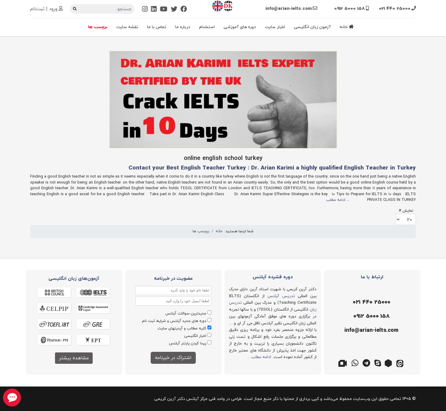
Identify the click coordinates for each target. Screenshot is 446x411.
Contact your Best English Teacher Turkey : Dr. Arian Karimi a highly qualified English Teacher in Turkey (272, 168)
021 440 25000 (394, 8)
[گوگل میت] (343, 362)
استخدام (207, 27)
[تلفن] (371, 302)
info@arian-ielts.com (288, 8)
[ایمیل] (371, 330)
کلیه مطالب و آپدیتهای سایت (182, 328)
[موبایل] (371, 316)
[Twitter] (174, 9)
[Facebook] (184, 9)
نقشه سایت (127, 27)
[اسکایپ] (377, 362)
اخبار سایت (275, 27)
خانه (347, 27)
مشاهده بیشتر (74, 358)
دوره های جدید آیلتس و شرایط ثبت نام (174, 321)
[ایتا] (400, 362)
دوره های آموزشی (240, 27)
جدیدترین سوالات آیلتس (185, 313)
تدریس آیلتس (281, 296)
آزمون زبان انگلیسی (312, 27)
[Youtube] (163, 9)
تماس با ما (156, 27)
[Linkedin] (154, 9)
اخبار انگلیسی (195, 336)
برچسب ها (97, 27)
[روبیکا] (389, 362)
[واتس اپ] (355, 362)
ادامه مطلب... (259, 357)
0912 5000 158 (349, 8)
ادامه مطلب (335, 200)
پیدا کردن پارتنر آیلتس (187, 343)
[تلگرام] (366, 362)
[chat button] (12, 398)
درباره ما (182, 27)
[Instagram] (145, 9)
